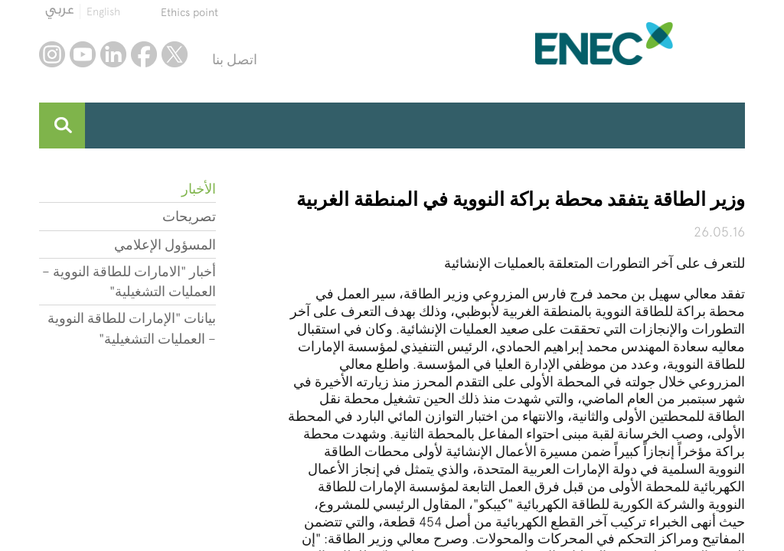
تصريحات (189, 216)
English (103, 11)
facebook (144, 54)
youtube (83, 54)
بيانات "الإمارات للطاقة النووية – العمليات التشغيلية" (131, 328)
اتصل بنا (234, 59)
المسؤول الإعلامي (165, 244)
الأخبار (198, 189)
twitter (175, 54)
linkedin (113, 54)
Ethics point (189, 12)
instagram (52, 54)
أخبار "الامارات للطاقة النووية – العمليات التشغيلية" (129, 281)
